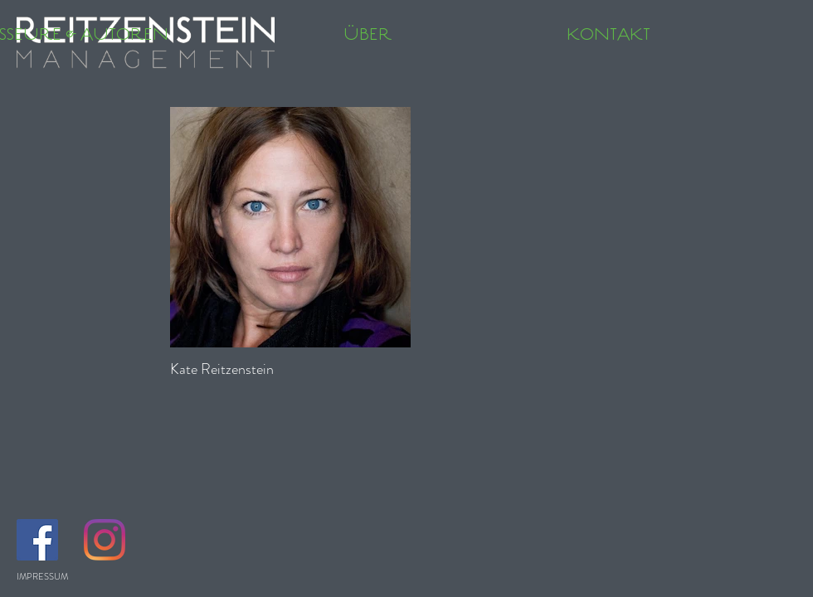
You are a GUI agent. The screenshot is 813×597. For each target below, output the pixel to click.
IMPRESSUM (42, 576)
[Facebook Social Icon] (37, 540)
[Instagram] (104, 540)
